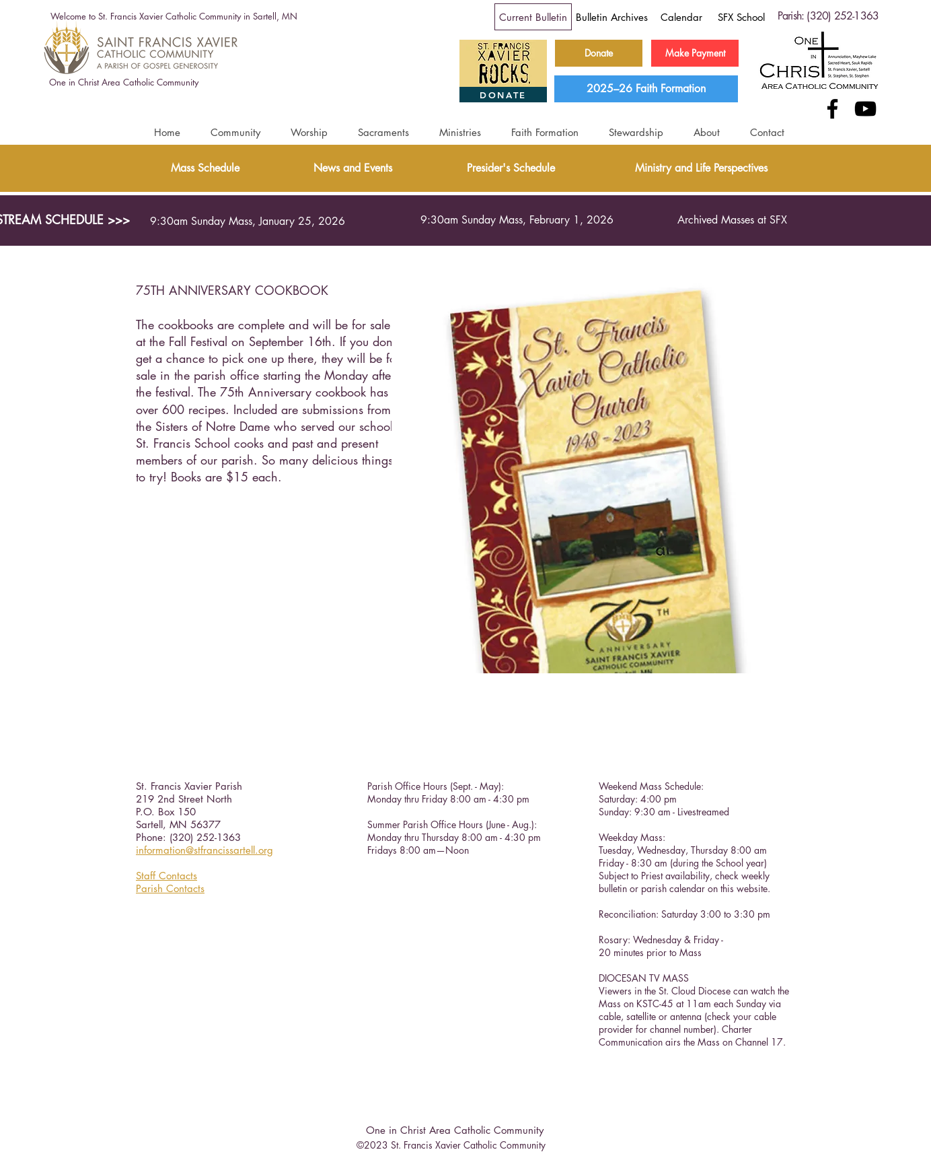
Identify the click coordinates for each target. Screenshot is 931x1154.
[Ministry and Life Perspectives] (701, 168)
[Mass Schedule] (205, 168)
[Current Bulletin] (533, 16)
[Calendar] (681, 16)
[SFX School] (741, 16)
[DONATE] (503, 94)
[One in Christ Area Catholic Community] (123, 82)
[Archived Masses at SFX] (731, 220)
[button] (235, 133)
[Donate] (598, 53)
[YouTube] (865, 109)
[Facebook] (832, 109)
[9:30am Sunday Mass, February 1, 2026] (517, 220)
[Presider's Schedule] (511, 168)
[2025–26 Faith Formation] (646, 88)
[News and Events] (352, 168)
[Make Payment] (695, 53)
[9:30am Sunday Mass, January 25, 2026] (247, 221)
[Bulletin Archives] (611, 16)
